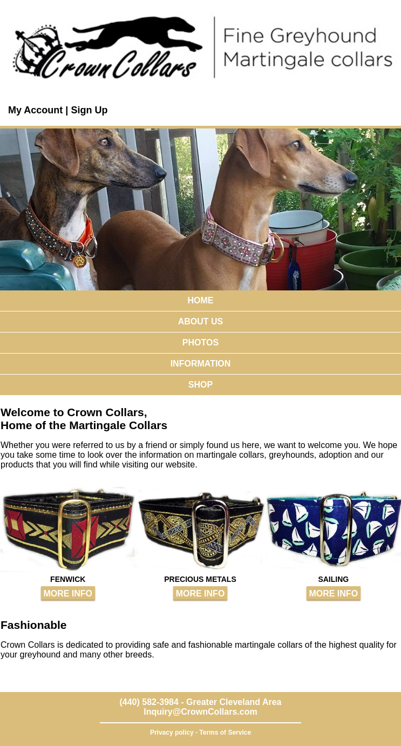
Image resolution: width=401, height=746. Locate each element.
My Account (36, 110)
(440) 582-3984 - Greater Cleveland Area (200, 702)
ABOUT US (200, 321)
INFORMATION (201, 363)
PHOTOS (200, 342)
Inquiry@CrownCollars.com (200, 711)
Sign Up (89, 110)
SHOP (200, 384)
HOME (201, 300)
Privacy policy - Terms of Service (200, 732)
